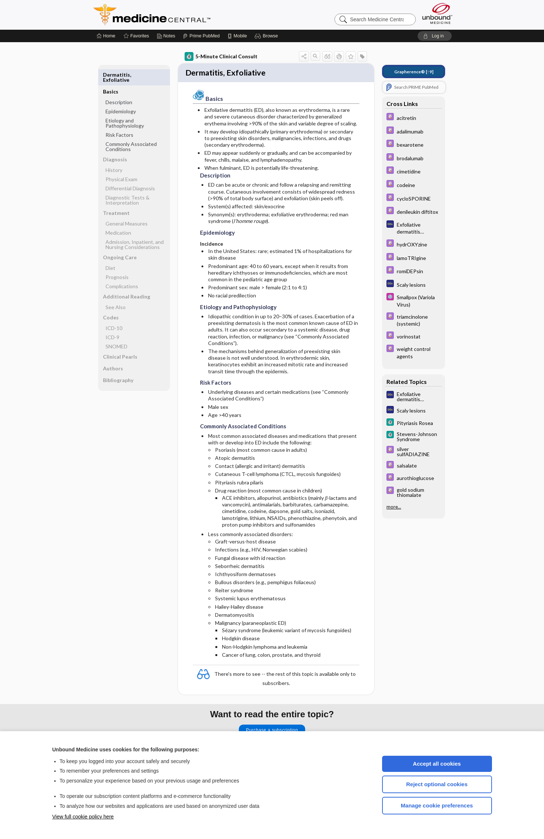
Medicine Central (184, 15)
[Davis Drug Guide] (413, 117)
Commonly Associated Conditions (131, 129)
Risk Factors (119, 118)
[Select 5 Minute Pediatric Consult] (413, 300)
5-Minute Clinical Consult (221, 56)
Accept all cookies (437, 764)
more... (393, 506)
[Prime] (201, 36)
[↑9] (413, 71)
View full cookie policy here (83, 817)
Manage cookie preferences (437, 805)
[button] (267, 36)
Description (119, 85)
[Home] (106, 36)
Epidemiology (121, 94)
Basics (110, 75)
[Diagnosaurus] (413, 227)
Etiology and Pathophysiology (125, 106)
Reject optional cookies (437, 784)
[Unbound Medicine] (437, 13)
